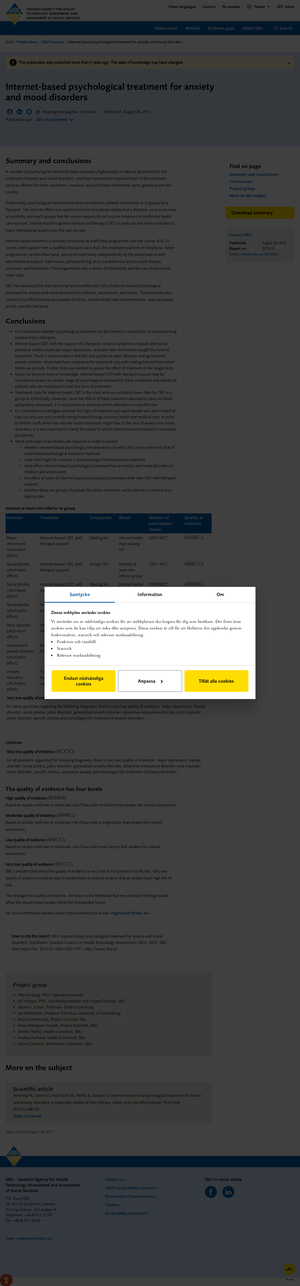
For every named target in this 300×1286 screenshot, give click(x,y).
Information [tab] (150, 594)
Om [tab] (220, 594)
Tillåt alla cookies (216, 681)
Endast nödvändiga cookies (83, 681)
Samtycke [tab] (80, 594)
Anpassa (150, 681)
